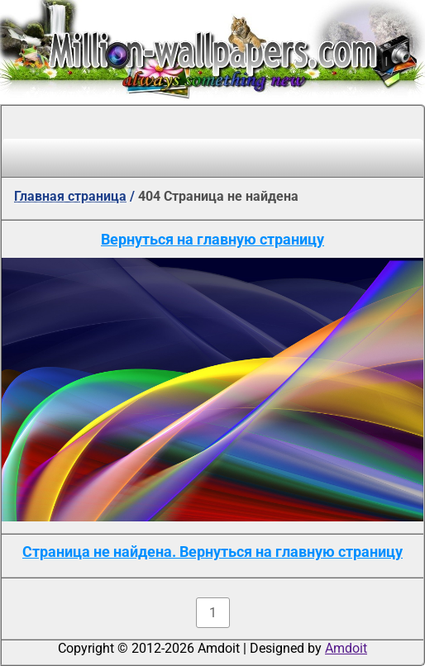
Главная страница (70, 196)
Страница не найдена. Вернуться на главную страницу (212, 551)
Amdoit (346, 648)
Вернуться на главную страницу (212, 239)
